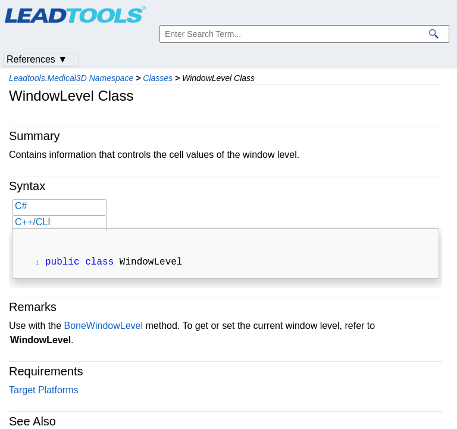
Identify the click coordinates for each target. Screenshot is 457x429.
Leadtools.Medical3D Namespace (71, 78)
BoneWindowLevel (103, 327)
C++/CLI (33, 222)
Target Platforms (43, 391)
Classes (158, 78)
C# (21, 206)
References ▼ (37, 59)
